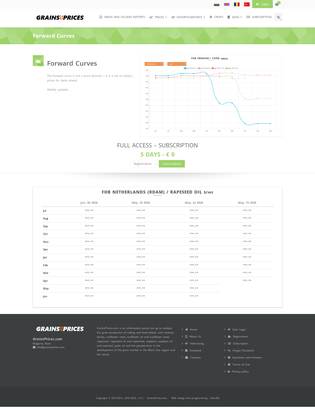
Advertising (194, 343)
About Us (193, 336)
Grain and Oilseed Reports (122, 17)
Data (233, 17)
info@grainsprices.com (49, 347)
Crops (216, 17)
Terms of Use (239, 364)
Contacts (193, 357)
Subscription (259, 17)
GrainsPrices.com (156, 398)
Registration (143, 164)
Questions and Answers (245, 357)
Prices (156, 17)
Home (191, 329)
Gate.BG (214, 398)
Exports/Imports (187, 17)
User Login (237, 329)
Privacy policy (238, 371)
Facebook (193, 350)
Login (262, 4)
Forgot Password (241, 350)
